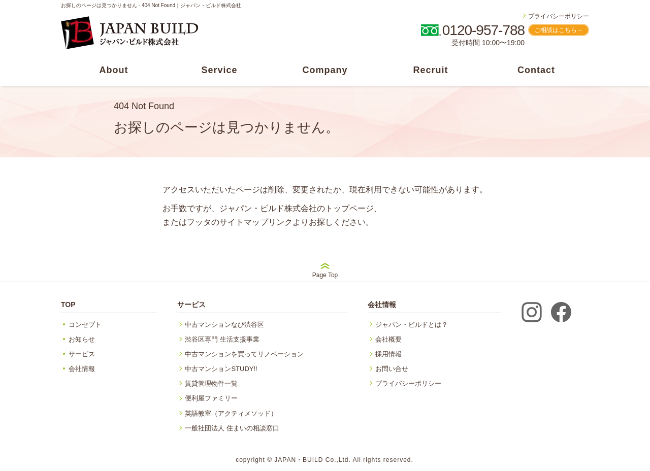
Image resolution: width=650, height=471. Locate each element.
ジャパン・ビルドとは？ (411, 324)
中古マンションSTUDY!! (221, 369)
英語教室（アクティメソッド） (231, 413)
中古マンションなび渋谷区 (224, 324)
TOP (68, 304)
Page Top (325, 270)
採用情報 (388, 354)
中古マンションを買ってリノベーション (244, 354)
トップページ (349, 208)
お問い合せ (391, 369)
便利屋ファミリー (211, 398)
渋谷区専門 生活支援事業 (222, 339)
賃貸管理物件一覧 (211, 383)
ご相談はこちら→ (558, 29)
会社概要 (388, 339)
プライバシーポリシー (558, 16)
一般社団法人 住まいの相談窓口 (232, 428)
